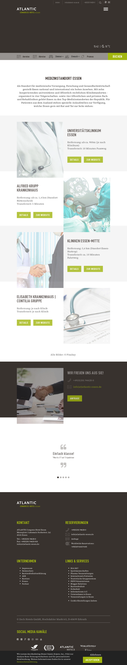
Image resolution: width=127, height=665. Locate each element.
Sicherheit (75, 589)
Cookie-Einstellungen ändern (84, 600)
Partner (25, 584)
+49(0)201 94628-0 (78, 530)
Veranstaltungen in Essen (82, 597)
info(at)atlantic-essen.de (87, 396)
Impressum (27, 568)
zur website (43, 332)
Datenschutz (27, 571)
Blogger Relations (79, 584)
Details (74, 169)
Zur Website (93, 169)
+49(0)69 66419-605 (79, 546)
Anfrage (74, 408)
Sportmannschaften (80, 571)
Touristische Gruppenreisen (83, 578)
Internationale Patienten (82, 576)
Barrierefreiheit (78, 586)
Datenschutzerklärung (27, 661)
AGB (24, 576)
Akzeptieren (93, 660)
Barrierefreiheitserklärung (34, 573)
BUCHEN (117, 56)
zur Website (93, 278)
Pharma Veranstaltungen (82, 573)
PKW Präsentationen (80, 581)
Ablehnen (95, 654)
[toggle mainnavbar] (106, 10)
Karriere (26, 578)
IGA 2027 (74, 568)
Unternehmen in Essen (81, 594)
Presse (25, 581)
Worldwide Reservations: (82, 543)
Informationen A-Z (79, 591)
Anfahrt (57, 2)
